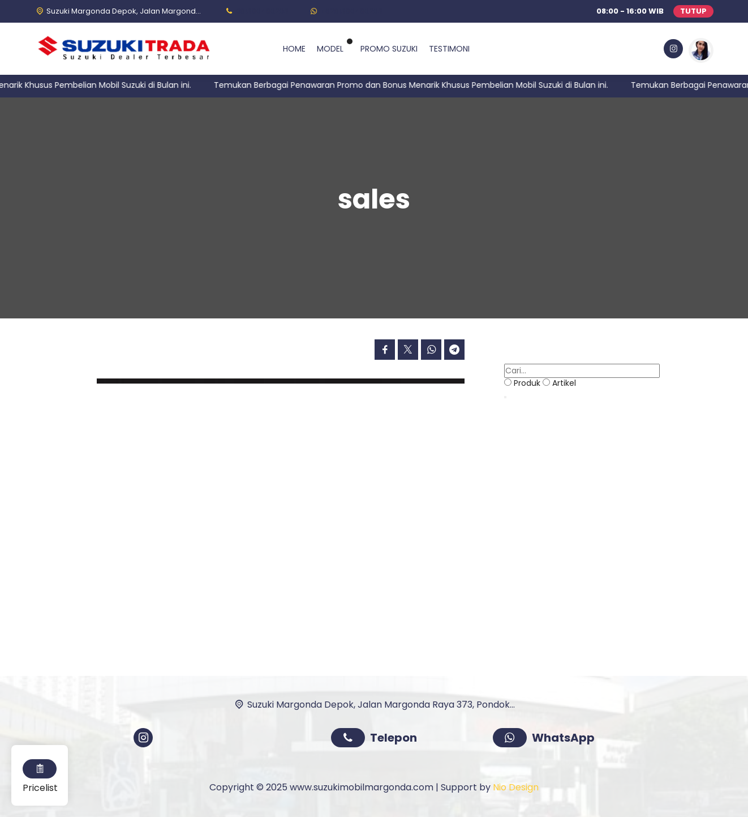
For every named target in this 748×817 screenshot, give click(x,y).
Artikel (564, 383)
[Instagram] (672, 50)
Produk (527, 383)
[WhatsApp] (345, 11)
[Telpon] (256, 11)
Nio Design (516, 787)
